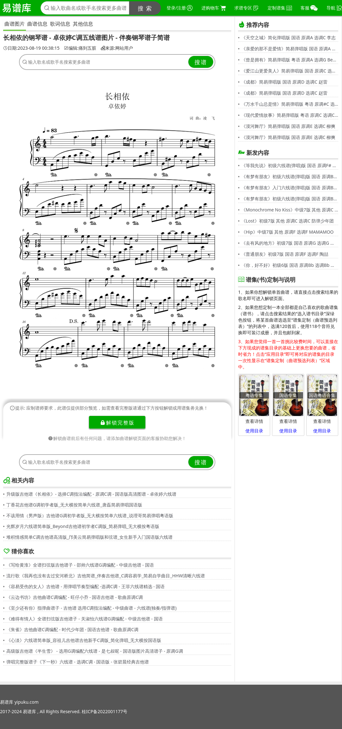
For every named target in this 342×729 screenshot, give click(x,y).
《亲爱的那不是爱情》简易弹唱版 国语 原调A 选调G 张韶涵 (289, 49)
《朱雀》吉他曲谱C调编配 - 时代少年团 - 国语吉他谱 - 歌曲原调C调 (72, 629)
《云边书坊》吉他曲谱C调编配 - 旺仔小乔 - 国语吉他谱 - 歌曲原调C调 (74, 597)
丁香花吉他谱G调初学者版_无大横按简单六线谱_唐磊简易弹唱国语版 (74, 505)
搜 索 (145, 8)
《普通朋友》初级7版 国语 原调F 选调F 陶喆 (284, 254)
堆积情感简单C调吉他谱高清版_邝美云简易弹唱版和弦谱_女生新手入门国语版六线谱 (89, 537)
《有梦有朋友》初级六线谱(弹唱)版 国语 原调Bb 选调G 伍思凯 (289, 176)
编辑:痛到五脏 (80, 48)
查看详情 (254, 421)
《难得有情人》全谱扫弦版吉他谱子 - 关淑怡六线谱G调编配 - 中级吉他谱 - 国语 (84, 619)
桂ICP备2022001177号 (104, 711)
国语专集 (288, 395)
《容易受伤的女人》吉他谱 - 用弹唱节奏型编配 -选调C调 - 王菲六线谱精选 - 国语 (85, 586)
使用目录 (254, 431)
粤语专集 (254, 395)
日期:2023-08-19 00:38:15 (31, 48)
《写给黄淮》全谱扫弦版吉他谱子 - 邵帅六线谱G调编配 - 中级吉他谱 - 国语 (80, 565)
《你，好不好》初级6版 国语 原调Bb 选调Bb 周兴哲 (289, 265)
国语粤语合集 (322, 395)
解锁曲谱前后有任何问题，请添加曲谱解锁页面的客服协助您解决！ (117, 438)
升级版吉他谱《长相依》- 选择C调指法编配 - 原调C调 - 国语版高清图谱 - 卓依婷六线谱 (91, 494)
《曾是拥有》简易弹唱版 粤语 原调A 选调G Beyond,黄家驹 (289, 60)
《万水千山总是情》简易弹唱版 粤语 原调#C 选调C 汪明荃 (289, 104)
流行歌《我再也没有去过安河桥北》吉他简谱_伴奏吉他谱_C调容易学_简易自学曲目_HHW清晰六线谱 (105, 576)
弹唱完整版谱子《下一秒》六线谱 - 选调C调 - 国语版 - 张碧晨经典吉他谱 (77, 662)
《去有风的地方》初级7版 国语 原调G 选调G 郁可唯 (289, 243)
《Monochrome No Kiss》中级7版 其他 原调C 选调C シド (289, 210)
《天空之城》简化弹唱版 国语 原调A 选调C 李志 (288, 38)
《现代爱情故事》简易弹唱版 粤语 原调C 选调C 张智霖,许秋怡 (289, 115)
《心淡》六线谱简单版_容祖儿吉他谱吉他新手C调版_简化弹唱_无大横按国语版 (84, 640)
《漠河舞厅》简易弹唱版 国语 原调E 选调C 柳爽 (288, 126)
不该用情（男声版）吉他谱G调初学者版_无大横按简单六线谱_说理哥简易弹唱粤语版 (89, 515)
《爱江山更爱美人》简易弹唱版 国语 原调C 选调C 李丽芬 (289, 71)
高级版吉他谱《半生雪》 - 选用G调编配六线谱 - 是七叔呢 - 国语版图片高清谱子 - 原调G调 (94, 651)
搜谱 (200, 62)
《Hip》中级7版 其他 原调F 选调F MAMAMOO (287, 232)
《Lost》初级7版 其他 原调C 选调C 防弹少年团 (287, 221)
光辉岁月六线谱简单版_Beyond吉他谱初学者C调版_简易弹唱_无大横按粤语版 (82, 526)
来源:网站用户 (117, 48)
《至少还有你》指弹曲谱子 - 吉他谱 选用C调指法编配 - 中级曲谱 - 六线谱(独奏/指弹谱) (91, 608)
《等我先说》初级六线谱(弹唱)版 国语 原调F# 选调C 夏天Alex (289, 165)
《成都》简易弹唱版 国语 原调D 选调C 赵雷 (284, 82)
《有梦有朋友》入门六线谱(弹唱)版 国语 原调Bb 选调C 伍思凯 (289, 188)
